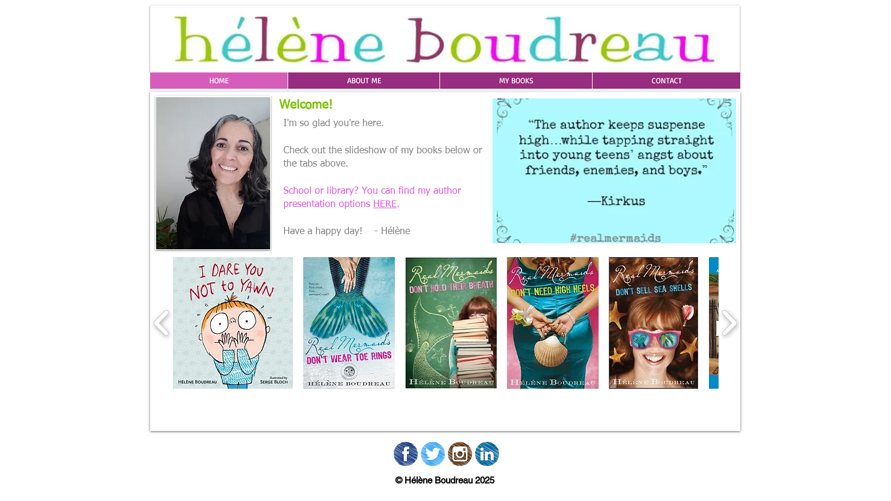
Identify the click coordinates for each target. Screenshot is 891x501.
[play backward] (161, 323)
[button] (363, 80)
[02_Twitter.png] (433, 454)
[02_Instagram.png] (460, 454)
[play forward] (729, 323)
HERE (385, 204)
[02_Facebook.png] (406, 454)
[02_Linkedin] (487, 454)
